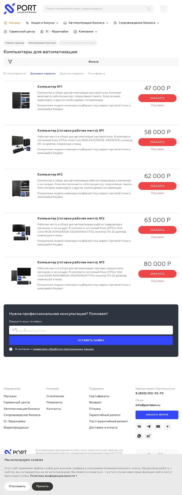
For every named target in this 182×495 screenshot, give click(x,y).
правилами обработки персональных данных (63, 349)
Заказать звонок (157, 415)
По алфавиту (96, 73)
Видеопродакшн (16, 427)
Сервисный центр (22, 31)
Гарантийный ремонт (105, 415)
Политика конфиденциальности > (53, 476)
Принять (42, 486)
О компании (55, 396)
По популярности (14, 73)
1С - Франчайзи (57, 31)
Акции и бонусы (42, 23)
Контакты (53, 409)
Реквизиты (54, 402)
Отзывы (95, 409)
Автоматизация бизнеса (86, 23)
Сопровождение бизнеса (137, 23)
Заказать (157, 98)
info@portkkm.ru (148, 405)
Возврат (95, 402)
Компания (86, 31)
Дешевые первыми (43, 73)
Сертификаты (99, 396)
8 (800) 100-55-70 (150, 393)
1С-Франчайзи (14, 421)
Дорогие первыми (72, 73)
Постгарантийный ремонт (108, 421)
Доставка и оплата (103, 427)
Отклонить (17, 486)
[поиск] (96, 8)
